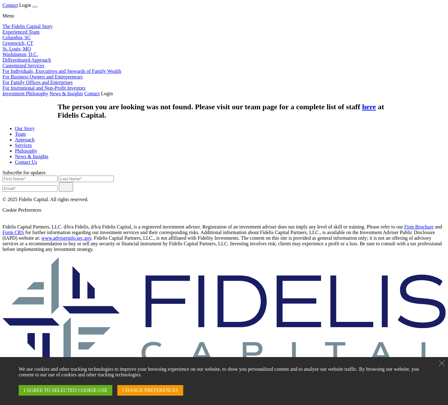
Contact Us (26, 162)
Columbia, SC (16, 37)
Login (25, 5)
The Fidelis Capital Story (27, 26)
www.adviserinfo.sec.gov (66, 238)
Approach (25, 139)
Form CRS (13, 232)
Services (23, 145)
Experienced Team (21, 32)
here (369, 107)
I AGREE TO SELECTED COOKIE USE (65, 390)
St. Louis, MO (16, 48)
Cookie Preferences (21, 210)
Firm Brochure (419, 226)
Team (20, 134)
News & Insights (66, 93)
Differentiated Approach (26, 60)
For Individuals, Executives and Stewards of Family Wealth (61, 71)
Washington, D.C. (20, 54)
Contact (10, 5)
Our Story (25, 128)
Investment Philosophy (25, 93)
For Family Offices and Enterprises (37, 82)
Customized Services (23, 65)
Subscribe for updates (24, 172)
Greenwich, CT (17, 43)
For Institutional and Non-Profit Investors (44, 88)
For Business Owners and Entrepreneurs (42, 76)
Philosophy (26, 150)
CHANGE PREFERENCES (150, 390)
